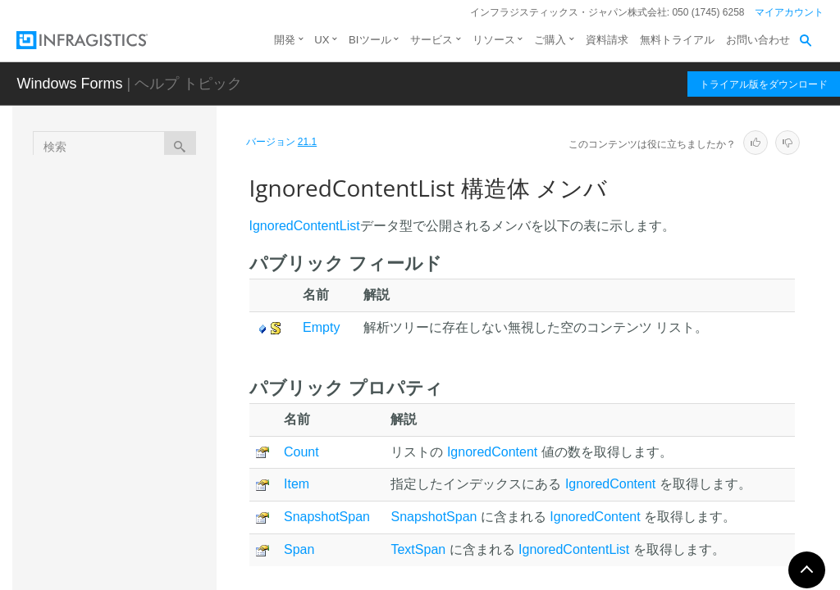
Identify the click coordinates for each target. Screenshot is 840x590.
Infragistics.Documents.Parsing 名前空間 (143, 200)
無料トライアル (677, 40)
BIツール (369, 40)
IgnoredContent (144, 317)
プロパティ (147, 458)
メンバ (136, 400)
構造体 (106, 291)
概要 (130, 372)
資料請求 (607, 40)
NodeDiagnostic (144, 549)
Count (301, 452)
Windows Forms (69, 83)
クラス (106, 234)
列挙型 (106, 263)
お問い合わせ (758, 40)
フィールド (147, 486)
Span (299, 549)
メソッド (142, 429)
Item (296, 484)
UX (321, 40)
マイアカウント (789, 12)
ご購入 (550, 40)
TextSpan (417, 549)
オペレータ (147, 515)
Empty (321, 327)
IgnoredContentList (157, 346)
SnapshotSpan (327, 517)
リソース (493, 40)
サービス (431, 40)
